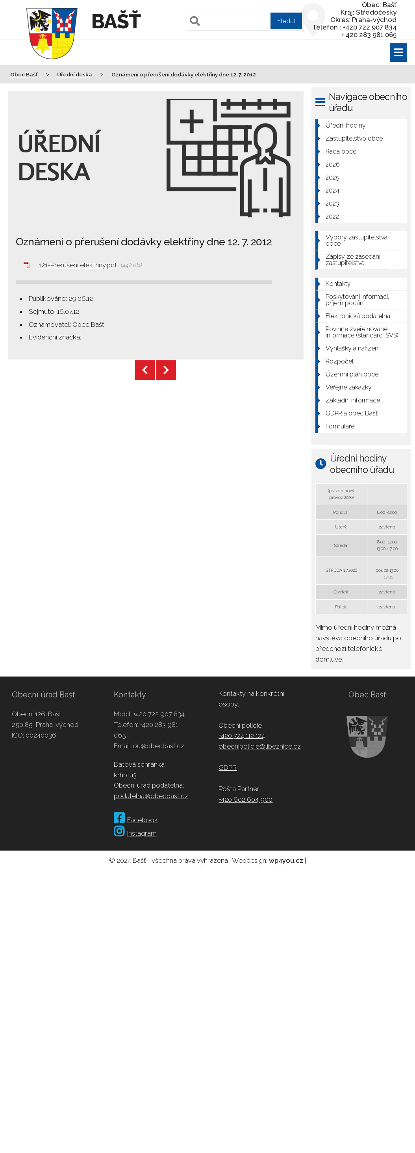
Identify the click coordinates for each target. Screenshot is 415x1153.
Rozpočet (340, 361)
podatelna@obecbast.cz (151, 796)
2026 (333, 164)
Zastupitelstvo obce (354, 138)
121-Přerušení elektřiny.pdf (78, 265)
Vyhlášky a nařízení (353, 348)
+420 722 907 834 (159, 714)
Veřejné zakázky (349, 387)
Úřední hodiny (346, 125)
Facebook (136, 820)
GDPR (228, 767)
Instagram (135, 833)
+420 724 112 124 (242, 736)
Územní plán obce (352, 374)
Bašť (116, 21)
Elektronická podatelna (358, 316)
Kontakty (338, 283)
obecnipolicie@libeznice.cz (260, 746)
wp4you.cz (286, 860)
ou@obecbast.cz (158, 746)
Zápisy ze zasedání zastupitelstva (353, 260)
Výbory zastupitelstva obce (356, 240)
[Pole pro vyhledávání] (245, 21)
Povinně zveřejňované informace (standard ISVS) (362, 332)
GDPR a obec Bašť (352, 413)
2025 (332, 177)
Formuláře (340, 426)
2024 (332, 190)
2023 (332, 203)
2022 (332, 216)
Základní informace (353, 400)
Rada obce (341, 151)
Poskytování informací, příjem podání (357, 300)
